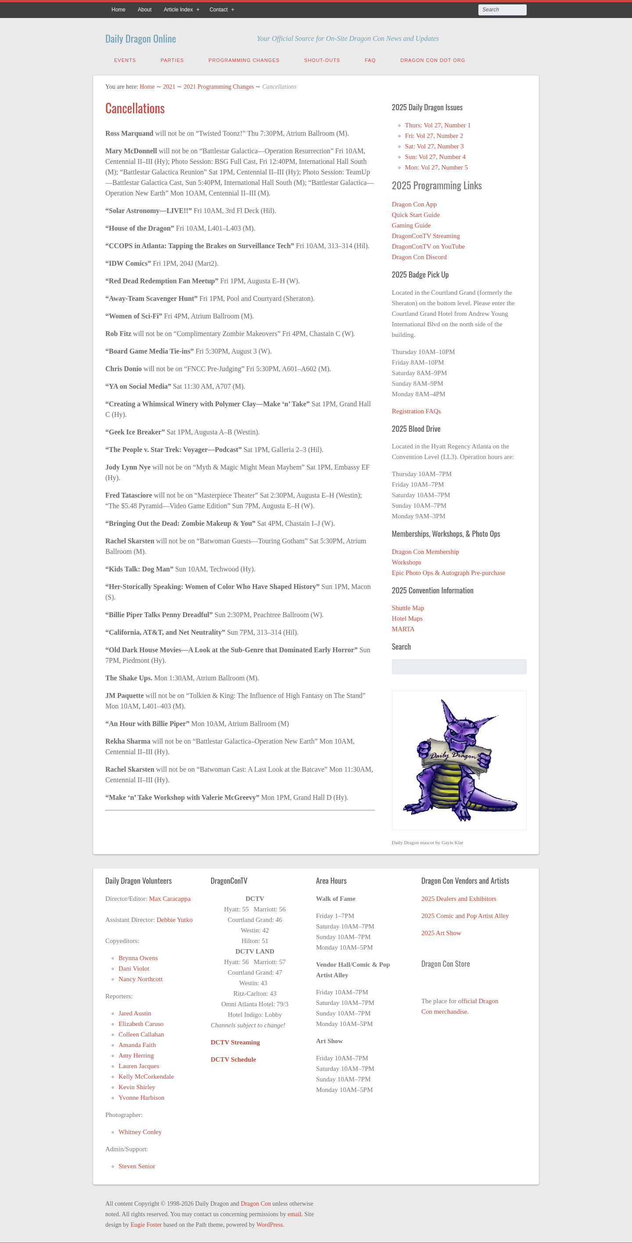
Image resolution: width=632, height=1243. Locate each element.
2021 (169, 85)
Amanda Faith (137, 1043)
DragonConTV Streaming (426, 234)
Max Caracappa (170, 896)
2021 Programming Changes (218, 85)
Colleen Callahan (141, 1032)
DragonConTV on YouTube (428, 244)
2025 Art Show (441, 931)
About (144, 10)
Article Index (178, 10)
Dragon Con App (414, 202)
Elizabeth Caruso (141, 1022)
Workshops (406, 560)
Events (125, 58)
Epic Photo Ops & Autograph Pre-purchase (449, 571)
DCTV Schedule (233, 1057)
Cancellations (135, 106)
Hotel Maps (407, 616)
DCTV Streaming (235, 1040)
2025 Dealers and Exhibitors (458, 896)
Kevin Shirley (136, 1085)
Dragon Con (256, 1202)
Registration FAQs (416, 409)
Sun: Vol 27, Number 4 (435, 155)
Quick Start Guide (416, 213)
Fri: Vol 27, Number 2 (434, 133)
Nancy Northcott (140, 977)
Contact (218, 10)
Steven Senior (136, 1164)
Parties (172, 58)
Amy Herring (136, 1053)
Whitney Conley (140, 1130)
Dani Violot (133, 966)
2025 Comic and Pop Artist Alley (465, 914)
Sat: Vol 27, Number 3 (434, 144)
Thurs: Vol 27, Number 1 (438, 123)
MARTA (403, 627)
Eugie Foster (146, 1223)
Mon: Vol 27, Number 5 (436, 165)
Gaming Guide (411, 223)
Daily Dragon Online (155, 36)
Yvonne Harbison (141, 1095)
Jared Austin (134, 1011)
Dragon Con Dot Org (432, 58)
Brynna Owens (138, 956)
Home (118, 10)
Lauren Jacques (138, 1064)
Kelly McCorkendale (146, 1074)
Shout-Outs (322, 58)
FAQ (370, 58)
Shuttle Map (408, 606)
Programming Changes (244, 58)
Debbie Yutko (175, 917)
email (294, 1212)
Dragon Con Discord (419, 255)
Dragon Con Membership (425, 549)
